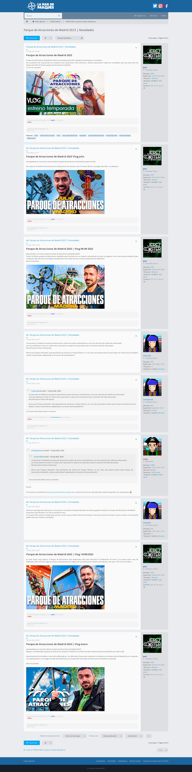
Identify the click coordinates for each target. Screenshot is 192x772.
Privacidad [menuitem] (111, 761)
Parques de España (125, 135)
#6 (27, 441)
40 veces (155, 78)
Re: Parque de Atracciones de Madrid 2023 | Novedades (52, 148)
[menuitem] (154, 16)
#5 (27, 381)
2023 (36, 135)
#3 (27, 243)
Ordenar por (106, 736)
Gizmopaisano (148, 400)
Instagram (160, 86)
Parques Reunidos (112, 135)
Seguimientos (31, 138)
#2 (27, 151)
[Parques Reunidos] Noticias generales (60, 492)
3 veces (154, 410)
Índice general (29, 761)
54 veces (161, 369)
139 (151, 362)
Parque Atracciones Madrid (96, 135)
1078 (152, 74)
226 (151, 406)
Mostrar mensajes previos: (63, 736)
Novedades (83, 135)
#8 (27, 548)
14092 (152, 465)
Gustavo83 (147, 356)
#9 (27, 638)
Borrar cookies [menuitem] (135, 761)
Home (163, 16)
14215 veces (156, 472)
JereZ (145, 67)
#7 (27, 505)
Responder (31, 38)
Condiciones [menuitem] (100, 761)
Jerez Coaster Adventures (70, 135)
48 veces (161, 413)
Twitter (155, 86)
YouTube (144, 88)
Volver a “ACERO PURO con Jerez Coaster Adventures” (46, 750)
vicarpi (29, 122)
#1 (27, 49)
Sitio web (152, 86)
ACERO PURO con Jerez (47, 135)
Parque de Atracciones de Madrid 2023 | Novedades (59, 30)
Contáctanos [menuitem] (122, 761)
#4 (27, 338)
